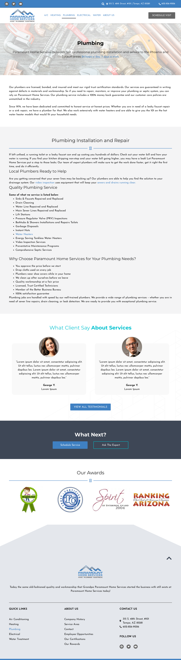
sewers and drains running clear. (116, 182)
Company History (74, 619)
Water (97, 15)
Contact (68, 629)
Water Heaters (24, 234)
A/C (46, 15)
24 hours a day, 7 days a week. (100, 56)
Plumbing (69, 15)
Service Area (71, 624)
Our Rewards (72, 644)
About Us (108, 15)
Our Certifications (74, 639)
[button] (103, 3)
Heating (55, 15)
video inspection (44, 182)
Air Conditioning (19, 619)
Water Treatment (19, 639)
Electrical (84, 15)
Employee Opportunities (78, 634)
